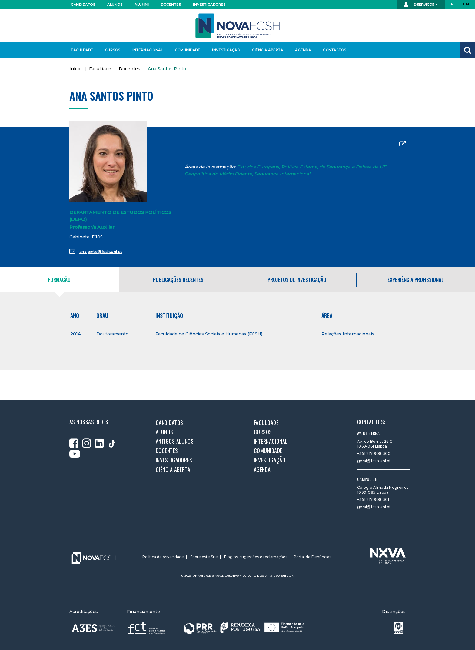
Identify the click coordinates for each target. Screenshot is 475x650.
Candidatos (83, 4)
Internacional (147, 50)
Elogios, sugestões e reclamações (255, 557)
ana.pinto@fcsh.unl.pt (95, 251)
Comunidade (187, 50)
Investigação (226, 50)
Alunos (114, 4)
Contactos (334, 50)
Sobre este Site (204, 557)
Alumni (142, 4)
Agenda (303, 50)
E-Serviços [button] (419, 5)
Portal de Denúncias (312, 557)
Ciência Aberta (267, 50)
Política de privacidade (163, 557)
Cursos (112, 50)
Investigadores (209, 4)
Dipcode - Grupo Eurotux (274, 576)
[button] (467, 50)
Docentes (171, 4)
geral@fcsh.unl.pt (374, 460)
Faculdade (82, 50)
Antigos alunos (175, 441)
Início (75, 69)
